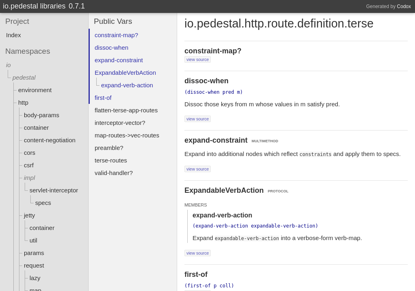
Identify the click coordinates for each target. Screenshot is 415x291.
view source (197, 59)
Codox (404, 6)
